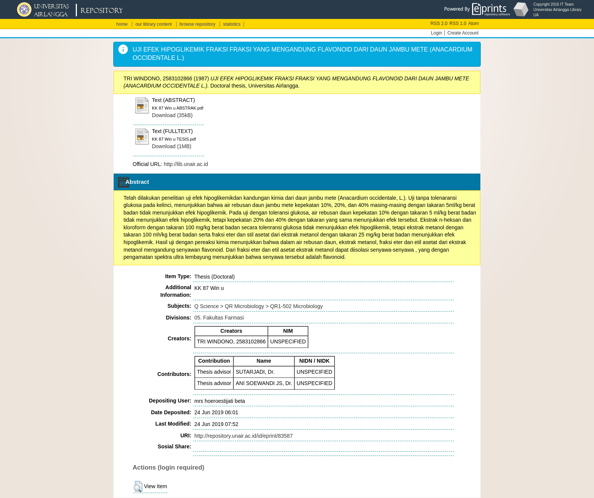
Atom (473, 23)
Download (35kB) (172, 115)
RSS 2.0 (439, 23)
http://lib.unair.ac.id (186, 164)
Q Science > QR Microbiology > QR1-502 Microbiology (258, 306)
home (122, 24)
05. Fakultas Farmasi (219, 318)
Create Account (462, 33)
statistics (232, 24)
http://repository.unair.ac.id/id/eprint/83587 (243, 436)
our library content (153, 24)
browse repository (198, 24)
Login (436, 33)
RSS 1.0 (457, 23)
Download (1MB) (171, 146)
